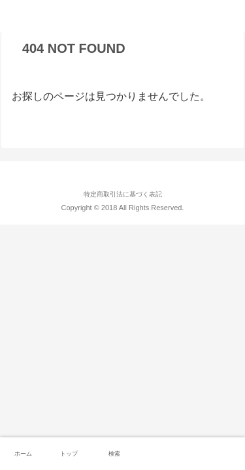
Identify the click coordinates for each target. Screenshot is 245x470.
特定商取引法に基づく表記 (123, 194)
